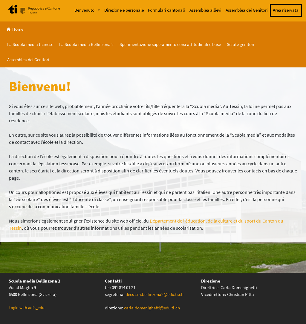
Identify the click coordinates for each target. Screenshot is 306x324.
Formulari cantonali (166, 10)
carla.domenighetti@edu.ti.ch (152, 308)
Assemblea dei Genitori (247, 10)
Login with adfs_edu (27, 307)
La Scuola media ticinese (30, 44)
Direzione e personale (124, 10)
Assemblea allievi (205, 10)
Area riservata (286, 10)
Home (15, 29)
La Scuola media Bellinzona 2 (86, 44)
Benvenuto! (85, 10)
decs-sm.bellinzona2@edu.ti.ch (154, 294)
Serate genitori (240, 44)
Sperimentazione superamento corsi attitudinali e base (170, 44)
